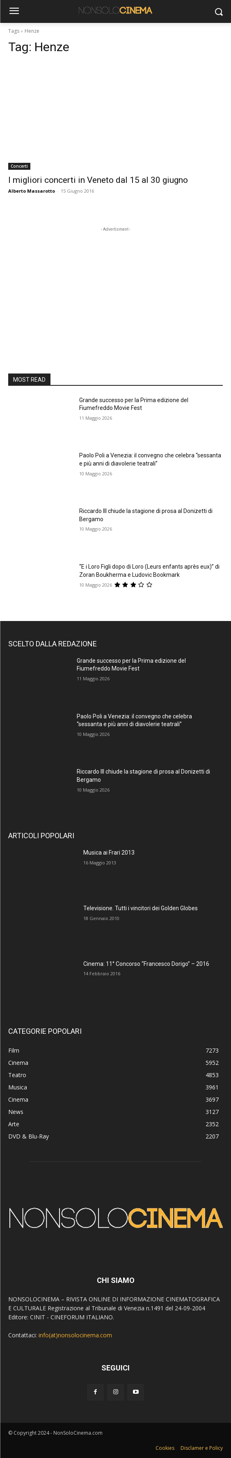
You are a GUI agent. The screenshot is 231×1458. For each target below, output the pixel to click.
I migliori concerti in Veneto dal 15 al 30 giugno (98, 180)
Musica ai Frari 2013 (109, 852)
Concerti (19, 166)
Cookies (165, 1447)
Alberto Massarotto (31, 191)
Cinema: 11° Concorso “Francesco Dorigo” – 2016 (146, 964)
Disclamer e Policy (202, 1447)
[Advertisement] (115, 285)
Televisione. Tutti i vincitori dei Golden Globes (140, 908)
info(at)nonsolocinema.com (75, 1335)
